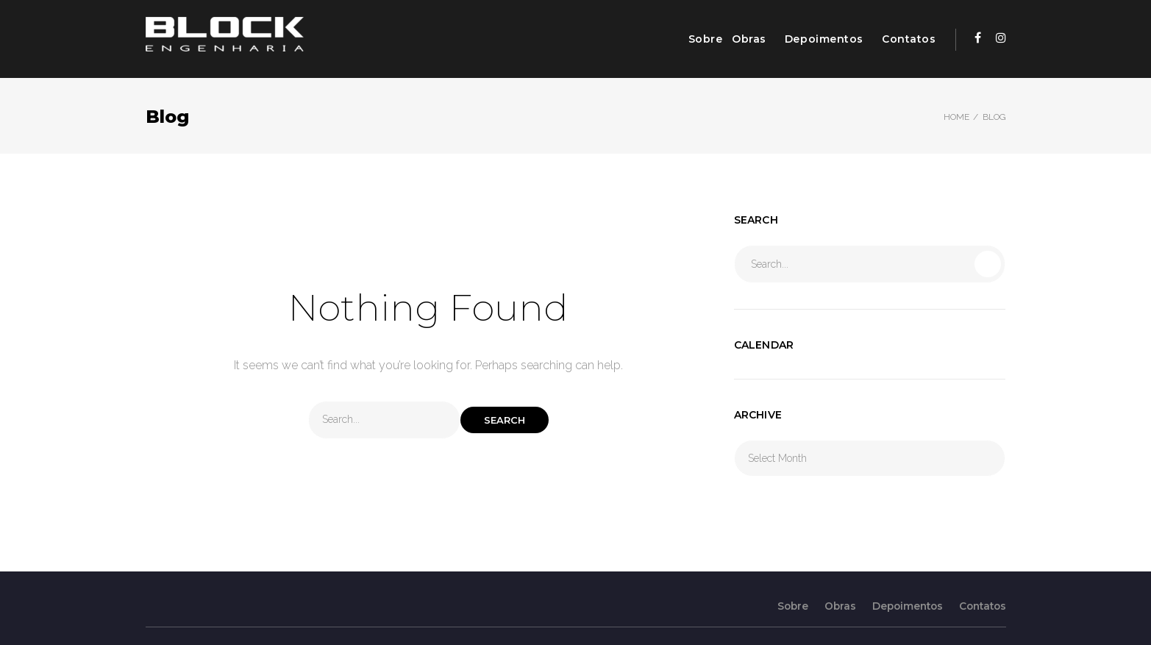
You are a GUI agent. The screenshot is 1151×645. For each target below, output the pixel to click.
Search (504, 420)
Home (956, 117)
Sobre (705, 39)
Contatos (909, 39)
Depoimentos (824, 39)
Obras (749, 39)
